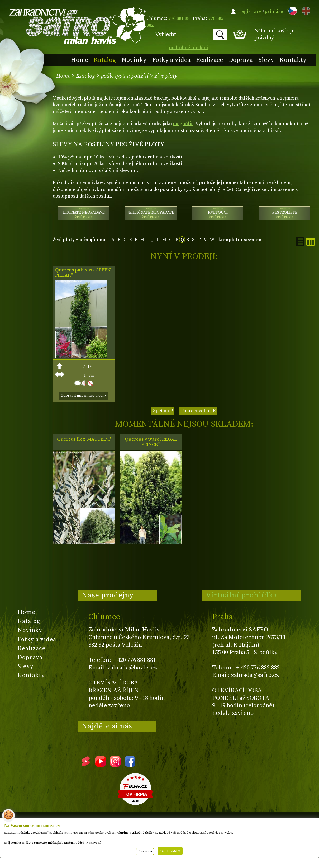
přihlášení (276, 11)
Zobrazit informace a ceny (84, 395)
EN (305, 10)
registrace (250, 11)
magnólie (183, 124)
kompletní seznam (239, 240)
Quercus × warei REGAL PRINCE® (151, 442)
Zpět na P (163, 411)
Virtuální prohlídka (242, 595)
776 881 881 (180, 18)
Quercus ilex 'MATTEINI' (84, 439)
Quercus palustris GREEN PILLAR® (83, 273)
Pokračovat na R (198, 411)
